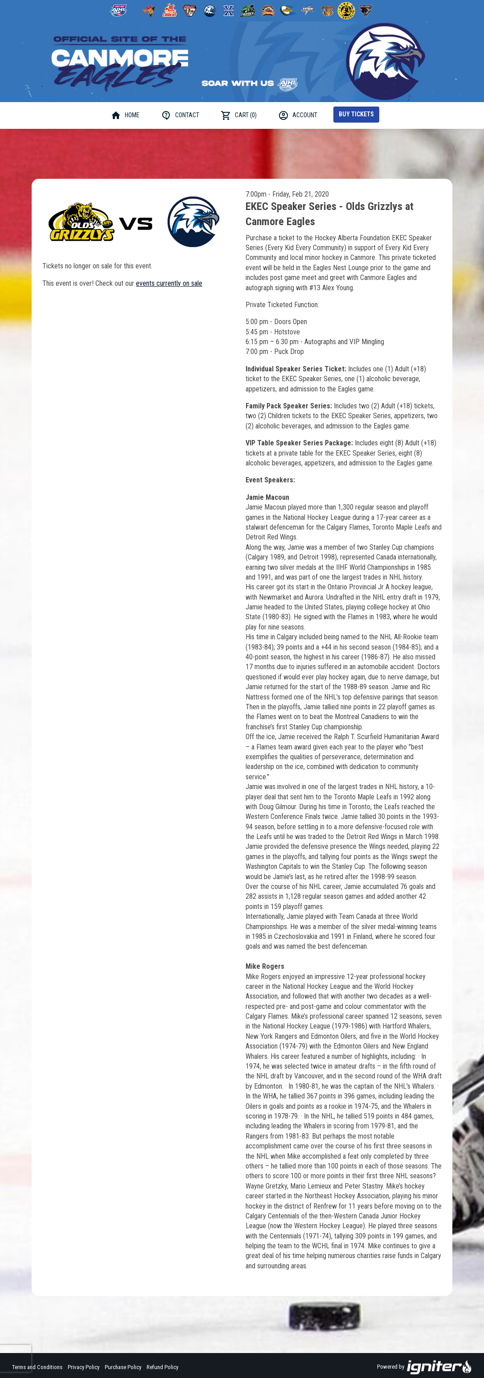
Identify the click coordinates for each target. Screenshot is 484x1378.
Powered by (424, 1367)
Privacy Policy (83, 1367)
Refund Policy (162, 1367)
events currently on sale (169, 283)
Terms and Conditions (37, 1367)
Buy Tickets (356, 114)
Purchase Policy (123, 1367)
